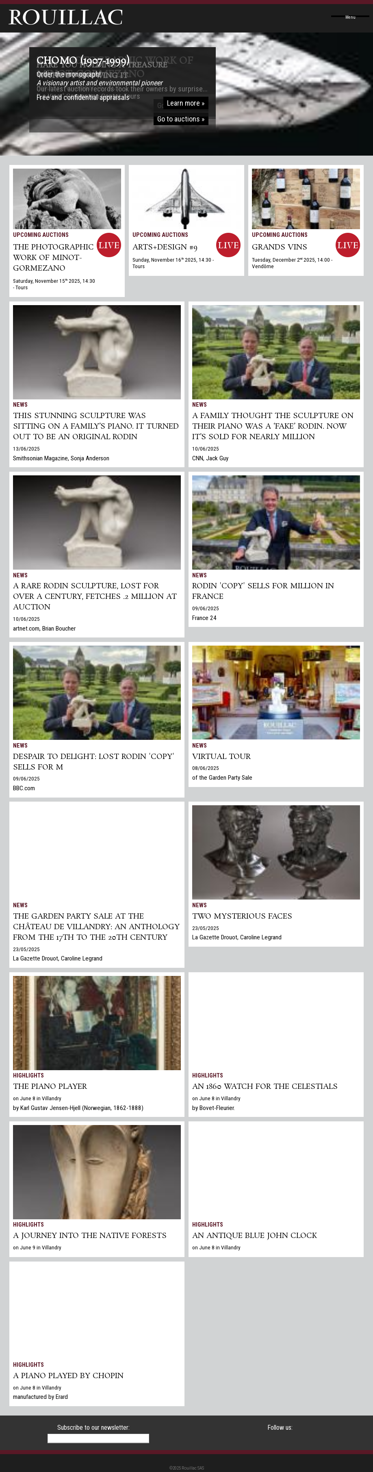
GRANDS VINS (279, 247)
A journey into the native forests (90, 1236)
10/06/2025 (205, 448)
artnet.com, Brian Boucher (44, 628)
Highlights (28, 1075)
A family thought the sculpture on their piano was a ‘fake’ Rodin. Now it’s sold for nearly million (272, 426)
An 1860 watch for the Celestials (265, 1087)
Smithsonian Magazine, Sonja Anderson (61, 458)
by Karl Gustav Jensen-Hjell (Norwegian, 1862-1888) (78, 1108)
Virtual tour (221, 757)
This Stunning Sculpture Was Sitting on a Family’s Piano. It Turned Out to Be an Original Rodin (96, 426)
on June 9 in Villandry (37, 1247)
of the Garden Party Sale (222, 777)
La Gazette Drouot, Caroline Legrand (57, 958)
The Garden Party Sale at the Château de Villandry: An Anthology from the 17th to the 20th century (96, 927)
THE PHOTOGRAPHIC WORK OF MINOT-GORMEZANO (53, 258)
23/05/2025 (26, 949)
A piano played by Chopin (68, 1376)
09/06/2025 (205, 608)
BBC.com (24, 788)
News (20, 404)
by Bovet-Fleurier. (213, 1108)
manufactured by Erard (40, 1396)
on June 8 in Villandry (37, 1098)
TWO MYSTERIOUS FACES (242, 916)
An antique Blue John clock (254, 1236)
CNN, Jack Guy (210, 458)
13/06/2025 (26, 448)
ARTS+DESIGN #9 (164, 247)
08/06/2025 (205, 768)
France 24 (204, 618)
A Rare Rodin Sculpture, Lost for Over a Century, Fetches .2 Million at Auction (95, 597)
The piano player (50, 1087)
